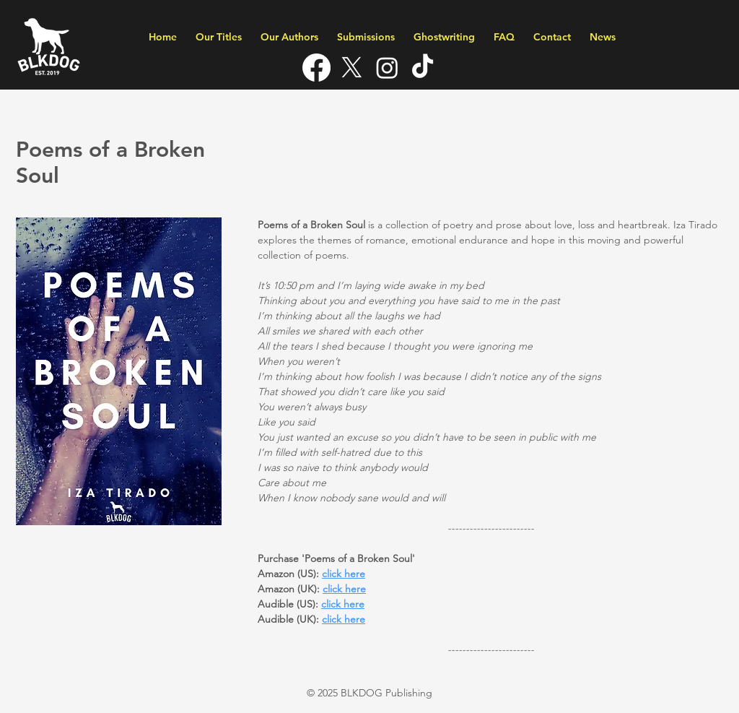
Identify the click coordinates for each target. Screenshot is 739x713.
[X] (352, 67)
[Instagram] (387, 67)
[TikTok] (422, 67)
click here (343, 619)
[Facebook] (316, 67)
